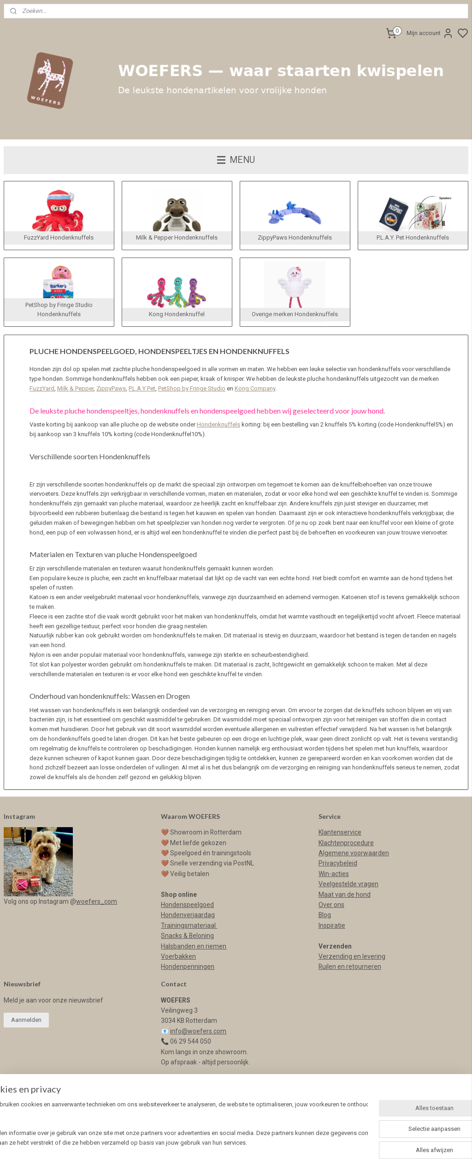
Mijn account (430, 33)
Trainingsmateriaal (189, 925)
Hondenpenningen (187, 966)
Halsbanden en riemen (193, 946)
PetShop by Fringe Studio (191, 388)
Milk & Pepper (75, 388)
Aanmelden (26, 1019)
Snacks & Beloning (187, 935)
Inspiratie (332, 925)
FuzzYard (42, 388)
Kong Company (255, 388)
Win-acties (334, 873)
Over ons (331, 904)
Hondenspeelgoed (187, 904)
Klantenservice (340, 832)
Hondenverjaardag (188, 915)
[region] (175, 1124)
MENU (236, 160)
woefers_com (96, 901)
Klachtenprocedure (346, 843)
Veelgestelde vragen (348, 884)
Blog (325, 915)
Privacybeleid (338, 863)
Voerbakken (178, 956)
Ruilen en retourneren (350, 966)
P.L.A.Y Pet (142, 388)
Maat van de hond (345, 894)
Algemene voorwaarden (354, 853)
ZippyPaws (111, 388)
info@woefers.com (198, 1031)
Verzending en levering (352, 956)
